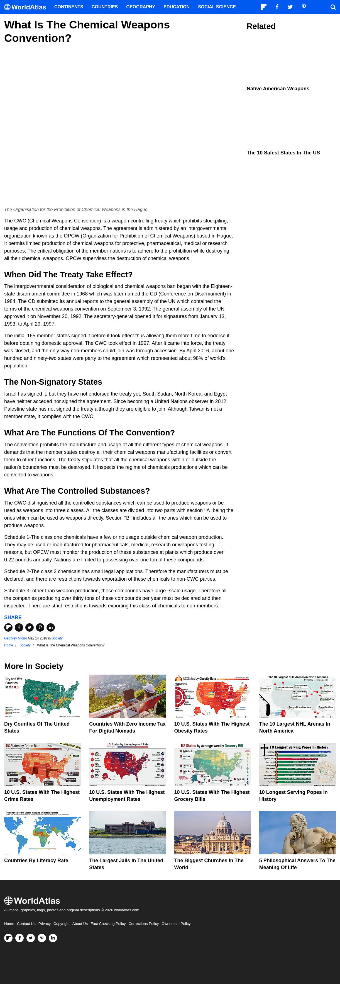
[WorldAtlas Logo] (27, 7)
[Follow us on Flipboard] (8, 938)
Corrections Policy (143, 924)
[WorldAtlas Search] (333, 7)
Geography (140, 6)
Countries (105, 6)
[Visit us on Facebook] (19, 938)
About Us (80, 924)
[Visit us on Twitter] (30, 938)
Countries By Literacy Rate (36, 860)
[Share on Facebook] (19, 627)
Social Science (217, 6)
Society (57, 638)
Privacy (44, 924)
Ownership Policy (176, 924)
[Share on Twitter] (29, 627)
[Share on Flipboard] (8, 627)
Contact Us (26, 924)
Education (176, 6)
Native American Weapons (278, 88)
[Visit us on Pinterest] (42, 938)
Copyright (61, 924)
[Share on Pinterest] (40, 627)
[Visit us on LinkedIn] (53, 938)
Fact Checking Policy (108, 924)
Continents (68, 6)
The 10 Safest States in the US (283, 153)
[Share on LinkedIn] (51, 627)
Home (9, 924)
